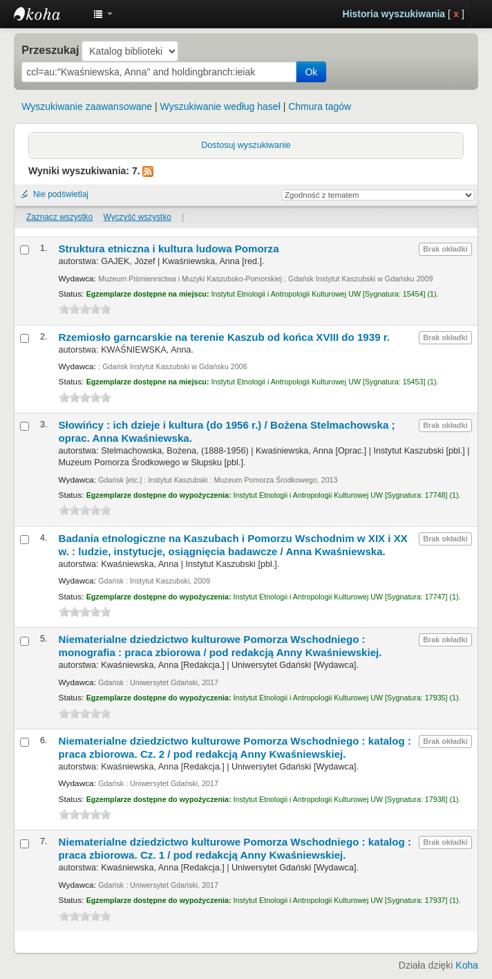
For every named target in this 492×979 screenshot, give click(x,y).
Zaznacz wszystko (59, 217)
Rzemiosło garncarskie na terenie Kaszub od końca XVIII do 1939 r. (224, 337)
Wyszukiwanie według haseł (220, 106)
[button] (103, 14)
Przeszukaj (50, 50)
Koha (466, 965)
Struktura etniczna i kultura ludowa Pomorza (169, 248)
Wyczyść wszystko (137, 217)
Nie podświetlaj (60, 194)
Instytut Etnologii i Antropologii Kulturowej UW (48, 14)
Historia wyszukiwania (394, 13)
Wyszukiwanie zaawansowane (86, 106)
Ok (311, 71)
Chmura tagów (319, 106)
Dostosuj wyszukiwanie (246, 145)
